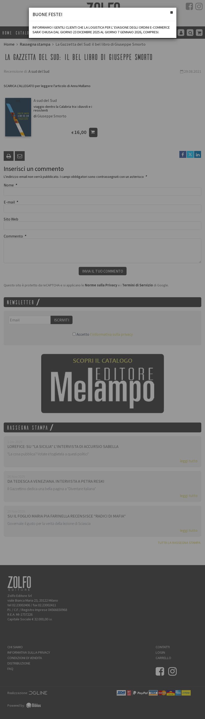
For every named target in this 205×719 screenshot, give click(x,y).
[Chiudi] (171, 12)
